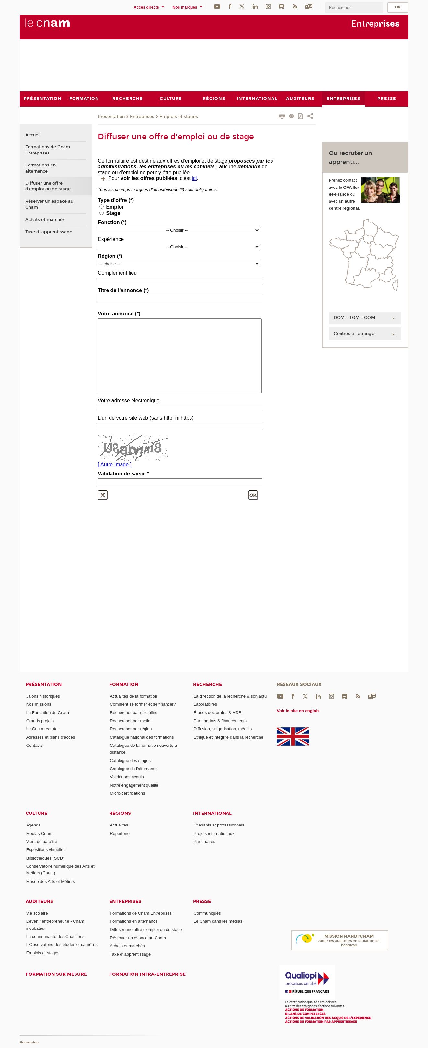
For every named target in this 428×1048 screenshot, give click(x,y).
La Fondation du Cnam (47, 712)
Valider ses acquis (127, 776)
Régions (120, 813)
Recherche (207, 684)
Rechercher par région (131, 728)
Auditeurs (39, 901)
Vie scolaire (37, 912)
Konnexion (29, 1042)
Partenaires (204, 841)
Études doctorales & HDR (218, 712)
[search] (354, 7)
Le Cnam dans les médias (218, 921)
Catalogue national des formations (142, 737)
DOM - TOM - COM (354, 317)
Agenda (33, 825)
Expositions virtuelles (45, 849)
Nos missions (38, 704)
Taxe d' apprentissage (48, 231)
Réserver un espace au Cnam (49, 204)
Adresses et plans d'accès (50, 737)
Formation (123, 684)
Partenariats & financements (220, 720)
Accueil (33, 134)
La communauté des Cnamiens (55, 936)
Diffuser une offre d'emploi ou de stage (48, 186)
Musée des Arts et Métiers (50, 881)
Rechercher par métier (131, 720)
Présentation (111, 116)
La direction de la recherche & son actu (230, 696)
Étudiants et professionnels (219, 825)
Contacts (34, 745)
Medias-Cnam (39, 833)
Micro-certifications (127, 793)
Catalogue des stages (130, 760)
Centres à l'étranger (355, 333)
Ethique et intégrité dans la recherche (228, 737)
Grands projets (40, 720)
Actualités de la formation (133, 696)
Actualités (119, 825)
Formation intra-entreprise (147, 974)
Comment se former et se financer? (143, 704)
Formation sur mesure (56, 974)
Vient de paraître (41, 841)
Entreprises (142, 116)
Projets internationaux (214, 833)
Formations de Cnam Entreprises (47, 149)
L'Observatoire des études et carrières (62, 944)
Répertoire (120, 833)
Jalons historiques (43, 696)
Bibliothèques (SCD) (45, 857)
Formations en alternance (40, 168)
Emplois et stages (178, 116)
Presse (202, 901)
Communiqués (207, 912)
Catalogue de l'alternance (133, 768)
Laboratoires (205, 704)
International (212, 813)
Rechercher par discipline (133, 712)
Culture (36, 813)
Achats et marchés (45, 219)
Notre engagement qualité (134, 784)
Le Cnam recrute (42, 728)
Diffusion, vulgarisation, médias (223, 728)
